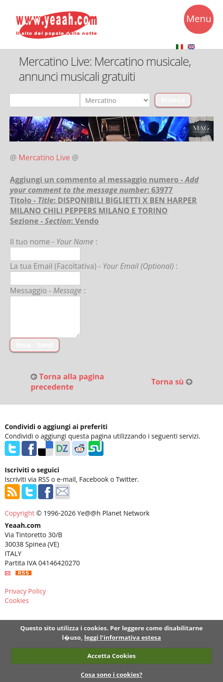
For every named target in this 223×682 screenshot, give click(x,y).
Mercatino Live (44, 157)
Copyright (19, 513)
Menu (199, 20)
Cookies (17, 600)
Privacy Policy (25, 591)
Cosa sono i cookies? (111, 674)
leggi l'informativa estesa (122, 637)
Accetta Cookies (111, 655)
